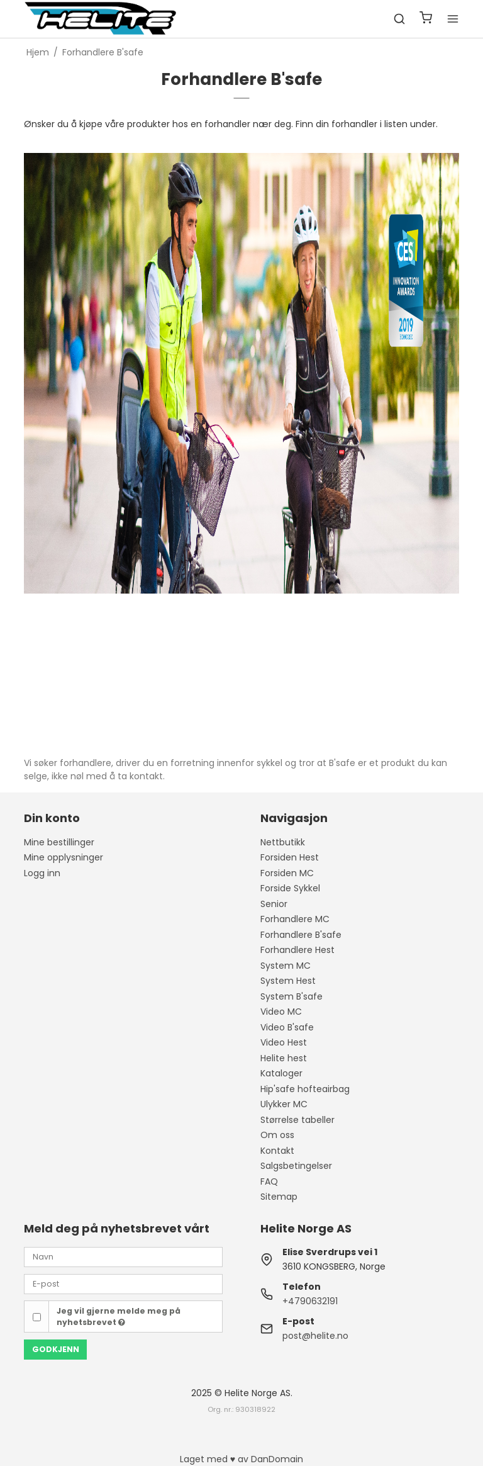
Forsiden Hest (289, 857)
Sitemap (278, 1196)
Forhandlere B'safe (300, 934)
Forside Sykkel (290, 888)
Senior (273, 904)
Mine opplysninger (63, 857)
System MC (285, 965)
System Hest (288, 980)
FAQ (269, 1181)
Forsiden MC (287, 873)
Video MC (281, 1011)
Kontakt (277, 1150)
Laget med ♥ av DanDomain (241, 1459)
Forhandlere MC (295, 919)
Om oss (277, 1135)
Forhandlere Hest (297, 950)
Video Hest (283, 1042)
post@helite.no (315, 1335)
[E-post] (123, 1283)
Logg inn (42, 873)
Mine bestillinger (59, 842)
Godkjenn (55, 1349)
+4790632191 (310, 1301)
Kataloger (281, 1073)
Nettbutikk (282, 842)
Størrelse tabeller (297, 1120)
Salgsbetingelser (296, 1165)
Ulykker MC (284, 1104)
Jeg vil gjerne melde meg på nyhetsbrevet (118, 1316)
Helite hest (283, 1058)
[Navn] (123, 1256)
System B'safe (291, 996)
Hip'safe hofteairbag (305, 1089)
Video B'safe (287, 1027)
